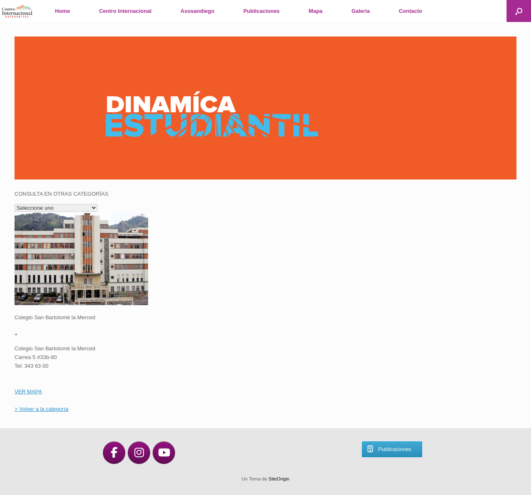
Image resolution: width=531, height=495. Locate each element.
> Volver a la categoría (41, 409)
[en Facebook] (114, 453)
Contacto (410, 11)
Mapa (315, 11)
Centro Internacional (125, 11)
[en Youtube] (164, 453)
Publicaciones (262, 11)
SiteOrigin (279, 478)
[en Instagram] (139, 453)
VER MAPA (28, 391)
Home (62, 11)
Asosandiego (197, 11)
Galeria (360, 11)
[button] (519, 11)
